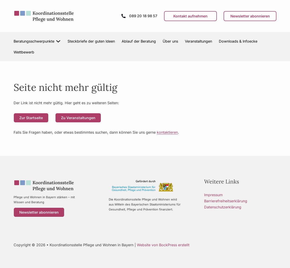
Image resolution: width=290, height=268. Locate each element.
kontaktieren (167, 132)
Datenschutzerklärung (222, 207)
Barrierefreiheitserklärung (225, 201)
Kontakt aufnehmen (190, 16)
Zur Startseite (31, 118)
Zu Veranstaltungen (78, 118)
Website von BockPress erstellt (163, 245)
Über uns (170, 41)
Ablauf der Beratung (139, 41)
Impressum (213, 195)
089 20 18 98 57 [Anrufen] (143, 16)
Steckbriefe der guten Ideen (91, 41)
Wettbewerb (24, 52)
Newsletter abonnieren (250, 16)
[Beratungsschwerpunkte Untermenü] (58, 41)
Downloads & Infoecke (238, 41)
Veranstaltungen (198, 41)
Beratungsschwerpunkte (34, 41)
